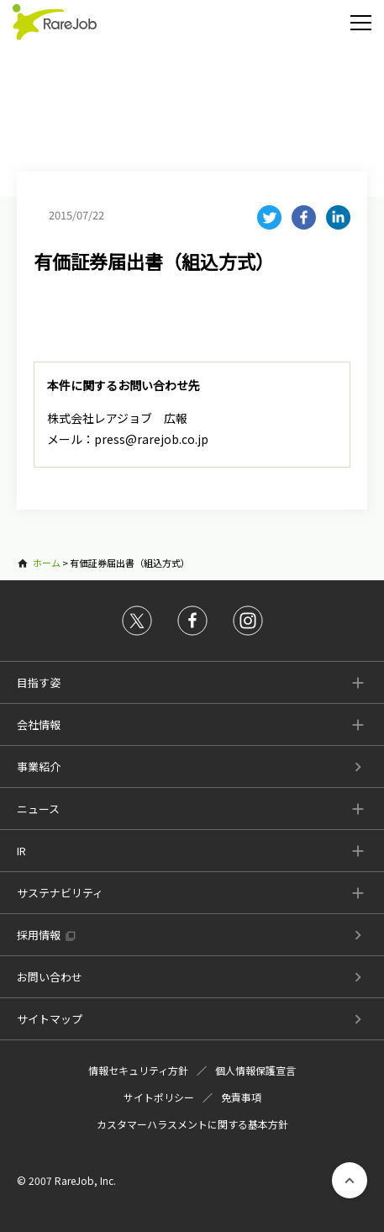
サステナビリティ (60, 893)
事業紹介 (38, 767)
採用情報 (38, 935)
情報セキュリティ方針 (138, 1070)
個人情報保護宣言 (255, 1070)
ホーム (46, 562)
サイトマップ (49, 1019)
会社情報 (38, 724)
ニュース (38, 809)
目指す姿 (38, 682)
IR (21, 851)
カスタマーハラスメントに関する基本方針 (192, 1124)
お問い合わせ (49, 977)
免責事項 (241, 1097)
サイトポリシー (159, 1097)
